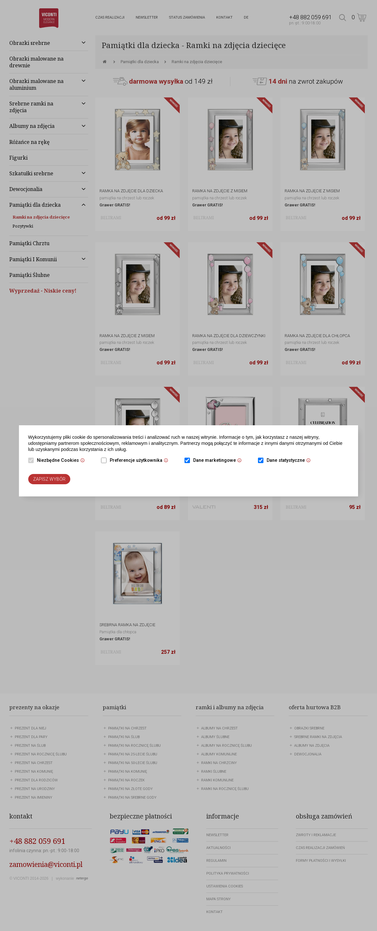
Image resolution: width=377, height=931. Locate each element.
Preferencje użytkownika (140, 461)
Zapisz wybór (49, 479)
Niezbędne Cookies (62, 461)
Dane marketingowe (219, 461)
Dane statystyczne (290, 461)
